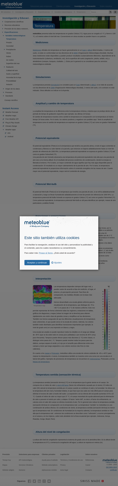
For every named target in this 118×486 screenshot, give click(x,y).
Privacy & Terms (46, 253)
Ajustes (56, 262)
